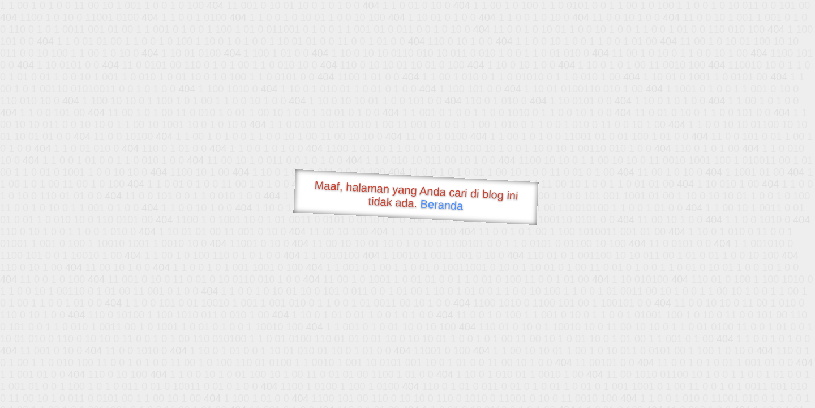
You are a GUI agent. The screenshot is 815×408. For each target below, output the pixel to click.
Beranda (442, 204)
